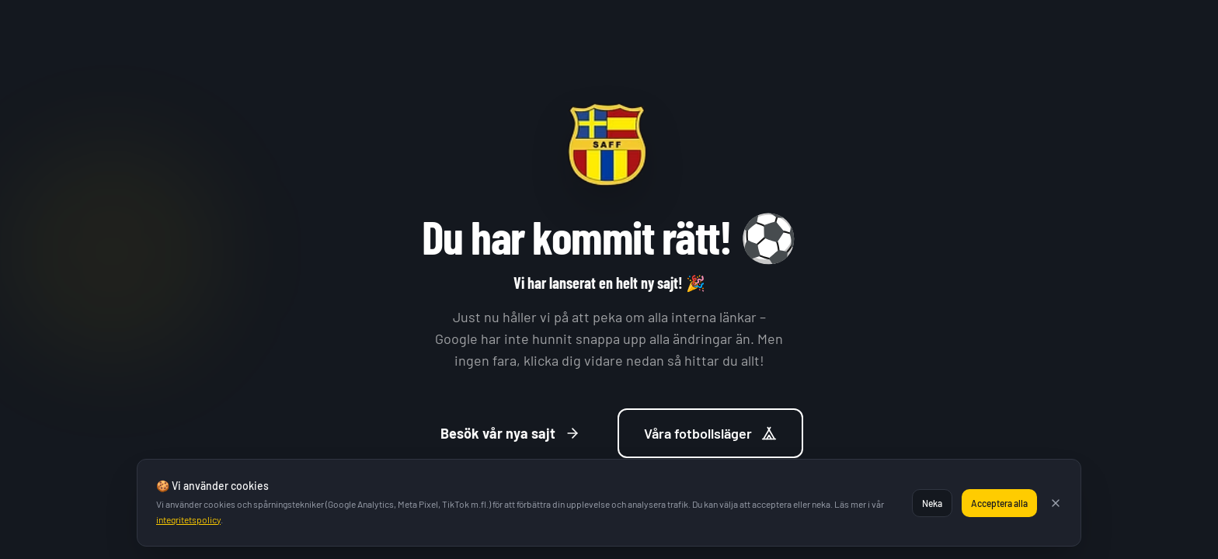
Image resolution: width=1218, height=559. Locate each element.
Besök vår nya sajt (510, 433)
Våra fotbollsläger (710, 433)
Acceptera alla (999, 503)
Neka (932, 503)
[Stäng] (1055, 503)
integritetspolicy (188, 519)
